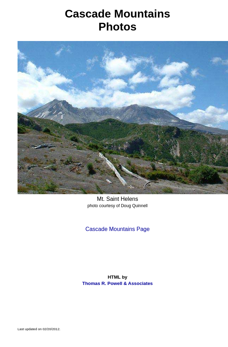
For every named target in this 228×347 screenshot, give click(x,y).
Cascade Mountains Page (117, 229)
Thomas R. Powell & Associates (117, 283)
